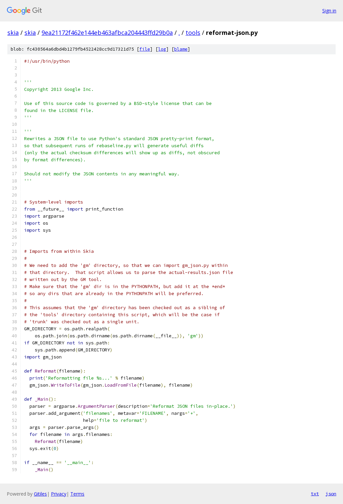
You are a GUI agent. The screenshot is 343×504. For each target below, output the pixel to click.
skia (13, 33)
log (162, 49)
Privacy (58, 494)
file (144, 49)
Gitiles (40, 494)
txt (315, 494)
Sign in (329, 10)
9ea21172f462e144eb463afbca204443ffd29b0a (107, 33)
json (331, 494)
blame (181, 49)
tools (193, 33)
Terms (77, 494)
